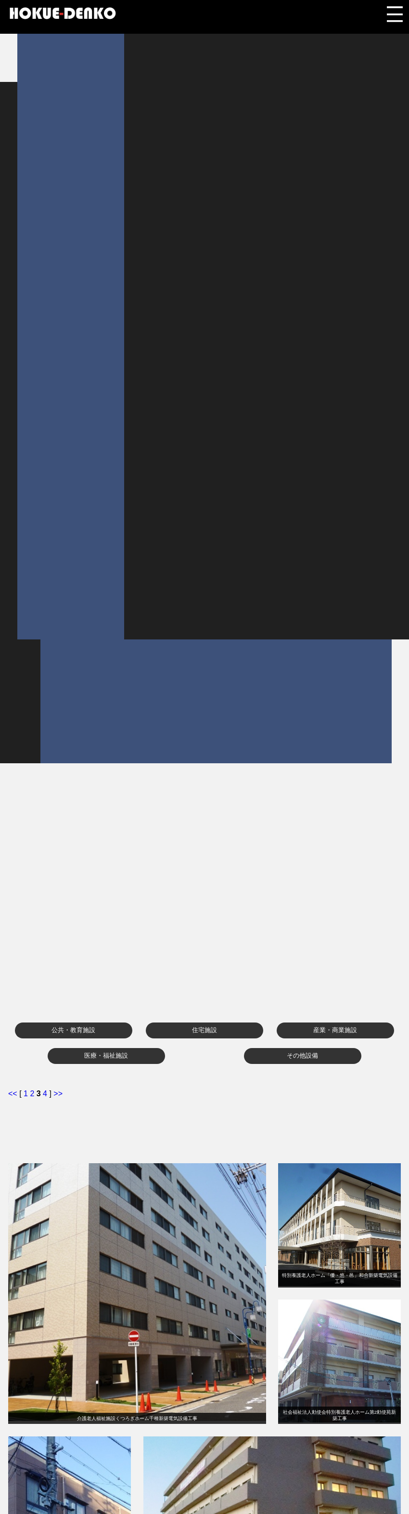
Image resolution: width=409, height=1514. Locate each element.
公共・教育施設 (73, 1030)
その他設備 (302, 1055)
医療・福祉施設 (106, 1055)
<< (13, 1093)
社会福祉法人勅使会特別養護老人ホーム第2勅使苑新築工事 (339, 1415)
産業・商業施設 (335, 1030)
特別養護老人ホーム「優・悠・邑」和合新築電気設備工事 (339, 1278)
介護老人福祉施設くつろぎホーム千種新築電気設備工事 (137, 1418)
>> (58, 1093)
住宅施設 (204, 1030)
